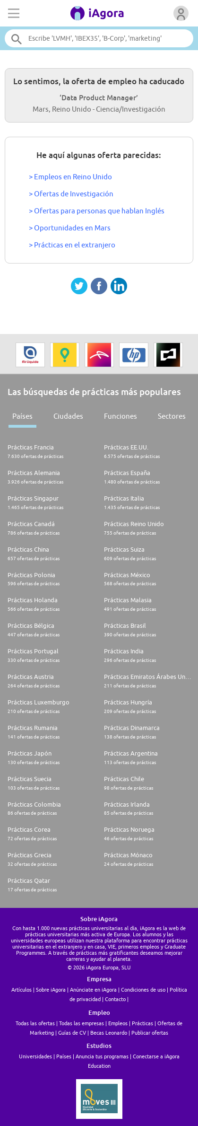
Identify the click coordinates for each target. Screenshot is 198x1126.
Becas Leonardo (108, 1032)
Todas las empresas (81, 1023)
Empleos (118, 1023)
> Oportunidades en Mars (70, 228)
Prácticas (142, 1023)
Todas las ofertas (35, 1023)
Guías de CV (72, 1032)
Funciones (120, 416)
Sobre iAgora (51, 989)
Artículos (21, 989)
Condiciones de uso (143, 989)
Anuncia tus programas (102, 1056)
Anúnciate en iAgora (93, 989)
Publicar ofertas (149, 1032)
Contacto (115, 999)
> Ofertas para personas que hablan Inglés (96, 211)
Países (22, 416)
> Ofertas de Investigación (71, 194)
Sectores (172, 416)
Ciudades (68, 416)
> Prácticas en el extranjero (72, 245)
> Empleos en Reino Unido (70, 177)
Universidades (35, 1056)
